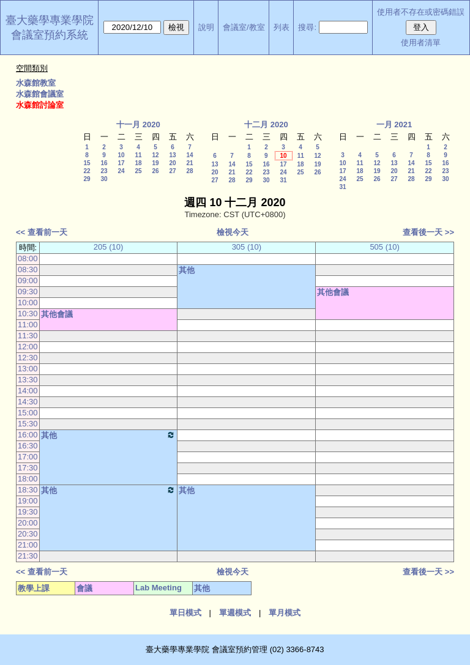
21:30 (28, 555)
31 (283, 180)
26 (155, 171)
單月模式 (284, 612)
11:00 (28, 324)
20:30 (28, 533)
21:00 (28, 544)
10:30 (28, 313)
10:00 (28, 302)
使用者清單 (421, 42)
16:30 (28, 445)
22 (86, 171)
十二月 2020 (266, 124)
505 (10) (384, 246)
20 (172, 163)
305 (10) (246, 246)
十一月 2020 (138, 124)
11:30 (28, 335)
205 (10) (108, 246)
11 (138, 155)
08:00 (28, 258)
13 (172, 155)
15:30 (28, 423)
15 (86, 163)
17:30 (28, 467)
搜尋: (307, 27)
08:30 (28, 269)
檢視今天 (232, 232)
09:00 (28, 280)
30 (103, 179)
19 (155, 163)
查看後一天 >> (428, 232)
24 (121, 171)
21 (189, 163)
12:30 (28, 357)
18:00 (28, 478)
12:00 (28, 346)
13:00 (28, 368)
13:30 (28, 379)
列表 (281, 27)
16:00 (28, 434)
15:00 (28, 412)
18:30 (28, 489)
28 (189, 171)
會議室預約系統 (49, 35)
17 (121, 163)
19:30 (28, 511)
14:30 (28, 401)
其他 (187, 270)
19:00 (28, 500)
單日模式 (185, 612)
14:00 (28, 390)
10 (121, 155)
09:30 (28, 291)
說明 (206, 27)
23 (103, 171)
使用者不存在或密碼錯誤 (420, 12)
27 (172, 171)
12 (155, 155)
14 (189, 155)
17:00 (28, 456)
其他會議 (333, 292)
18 (138, 163)
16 (103, 163)
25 (138, 171)
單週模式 (235, 612)
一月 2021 (394, 124)
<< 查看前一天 (41, 232)
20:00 (28, 522)
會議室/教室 (244, 27)
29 (86, 179)
